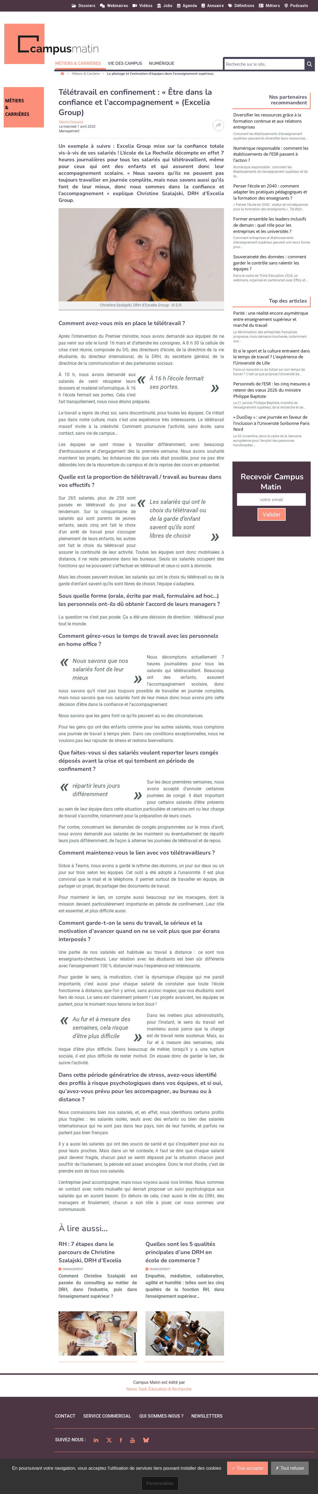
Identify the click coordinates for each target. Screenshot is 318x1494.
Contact (65, 1416)
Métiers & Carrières (86, 73)
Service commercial (107, 1416)
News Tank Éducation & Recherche (159, 1389)
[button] (80, 63)
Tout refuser (290, 1468)
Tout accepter (247, 1468)
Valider (272, 514)
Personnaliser (160, 1483)
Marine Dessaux (71, 122)
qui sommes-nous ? (161, 1416)
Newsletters (207, 1416)
